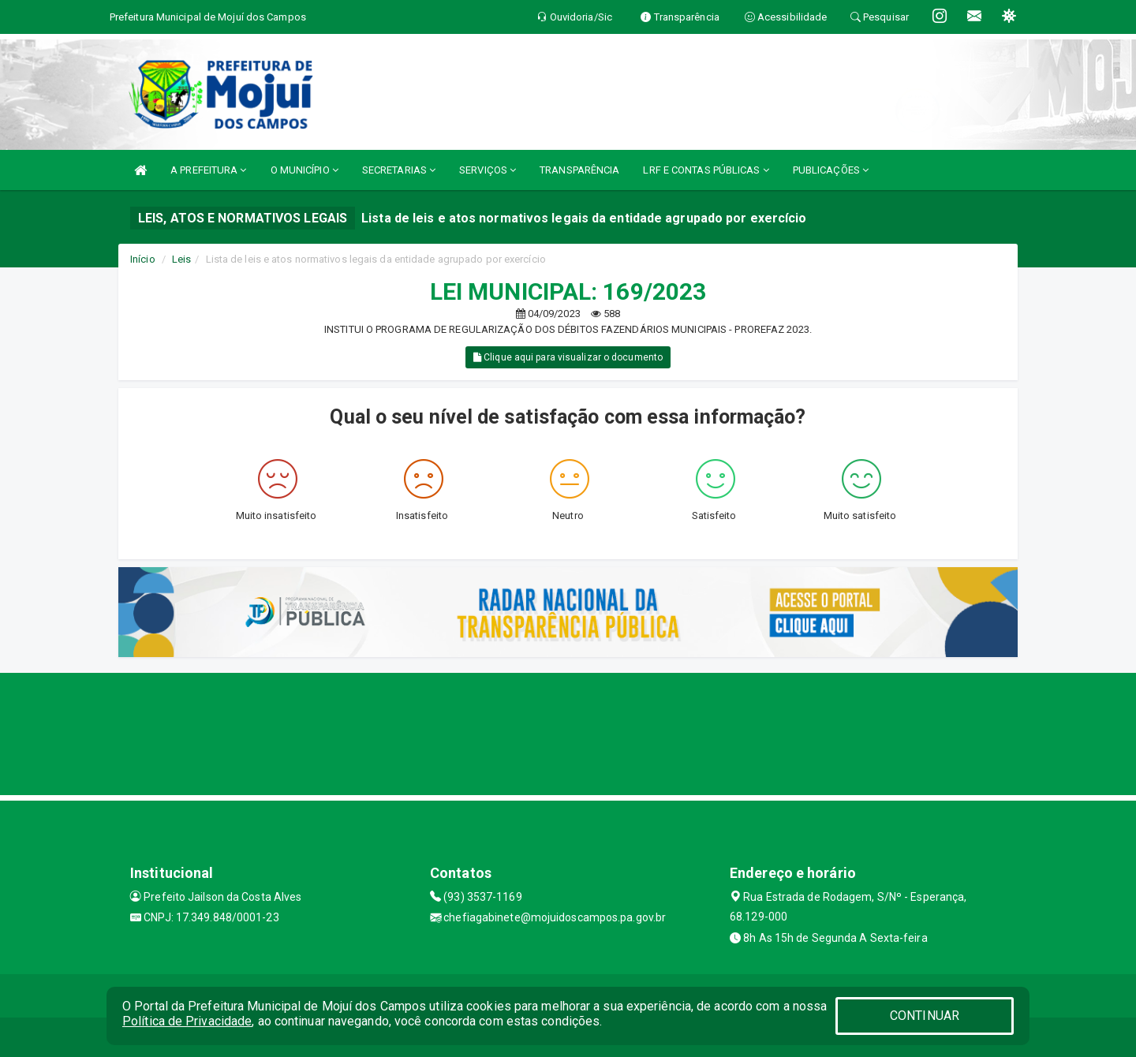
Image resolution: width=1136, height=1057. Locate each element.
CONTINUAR (924, 1015)
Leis (181, 259)
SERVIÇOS (487, 170)
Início (142, 259)
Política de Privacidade (187, 1021)
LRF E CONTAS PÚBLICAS (705, 170)
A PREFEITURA (208, 170)
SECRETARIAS (398, 170)
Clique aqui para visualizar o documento (568, 357)
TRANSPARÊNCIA (579, 170)
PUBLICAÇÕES (831, 170)
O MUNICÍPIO (304, 170)
